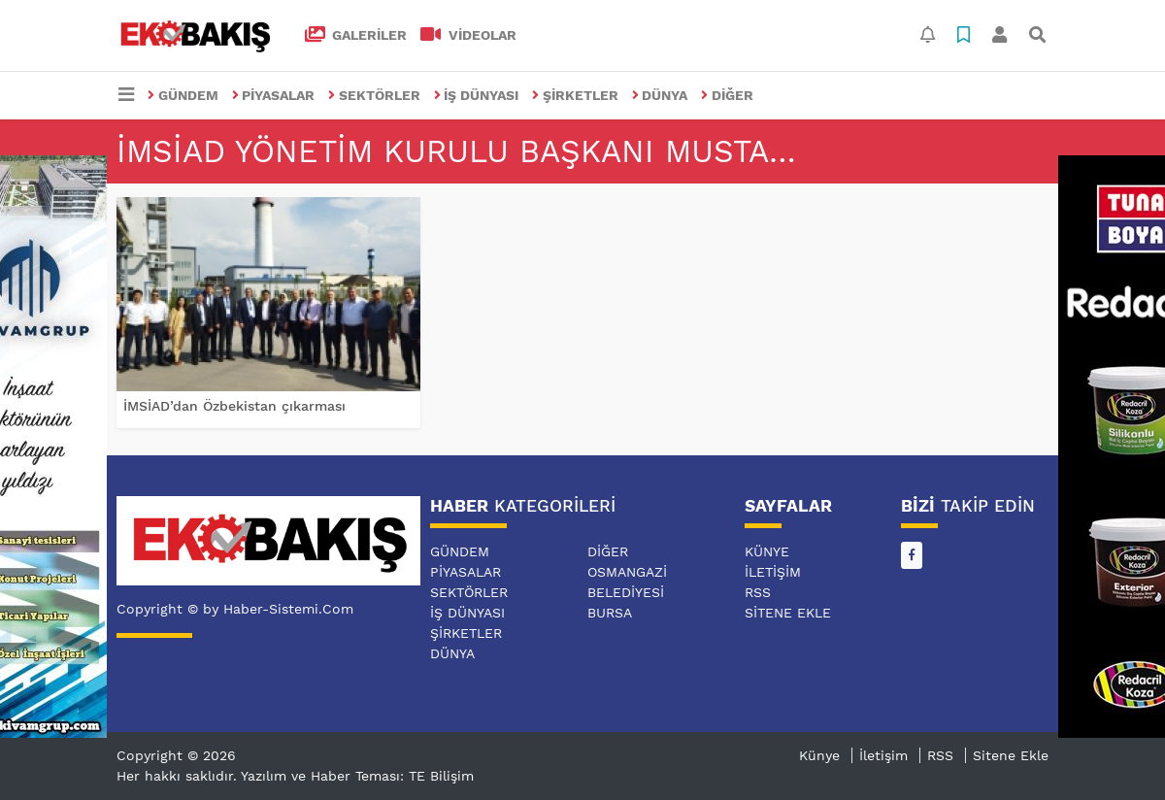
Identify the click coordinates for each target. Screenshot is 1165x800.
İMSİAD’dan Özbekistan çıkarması (234, 406)
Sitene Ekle (788, 612)
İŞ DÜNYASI (476, 95)
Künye (767, 551)
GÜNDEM (183, 95)
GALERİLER (356, 35)
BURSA (609, 612)
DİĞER (727, 95)
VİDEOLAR (468, 35)
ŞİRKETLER (575, 95)
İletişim (773, 572)
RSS (758, 592)
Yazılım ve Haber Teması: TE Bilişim (357, 775)
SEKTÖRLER (374, 95)
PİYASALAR (274, 95)
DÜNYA (660, 95)
